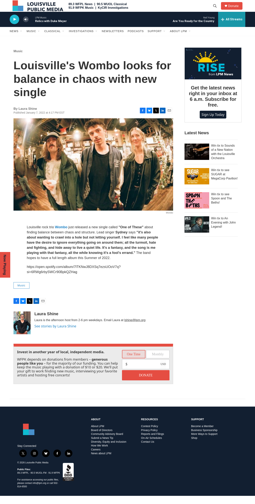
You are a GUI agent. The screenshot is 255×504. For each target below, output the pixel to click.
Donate (236, 10)
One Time (134, 362)
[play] (14, 27)
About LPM (178, 39)
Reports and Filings (152, 442)
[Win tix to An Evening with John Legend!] (197, 232)
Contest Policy (149, 434)
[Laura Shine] (22, 331)
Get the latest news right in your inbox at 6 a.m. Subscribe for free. (213, 104)
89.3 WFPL (23, 481)
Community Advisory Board (107, 442)
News (14, 39)
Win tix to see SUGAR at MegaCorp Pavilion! (224, 182)
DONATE (146, 383)
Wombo (61, 235)
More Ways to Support (204, 442)
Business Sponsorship (204, 438)
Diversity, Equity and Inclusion (108, 450)
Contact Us (147, 450)
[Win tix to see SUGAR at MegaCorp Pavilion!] (197, 184)
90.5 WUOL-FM (39, 481)
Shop (194, 446)
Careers (96, 457)
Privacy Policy (149, 438)
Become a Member (202, 434)
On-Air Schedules (151, 446)
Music (31, 39)
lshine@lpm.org (134, 328)
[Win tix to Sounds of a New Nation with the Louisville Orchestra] (197, 160)
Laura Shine (46, 322)
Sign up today (213, 122)
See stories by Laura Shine (55, 334)
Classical (52, 39)
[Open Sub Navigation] (21, 39)
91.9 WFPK (54, 481)
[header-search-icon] (216, 10)
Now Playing (5, 265)
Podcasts (136, 39)
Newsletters (113, 39)
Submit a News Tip (102, 446)
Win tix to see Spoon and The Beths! (221, 206)
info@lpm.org (39, 491)
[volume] (26, 27)
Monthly (158, 362)
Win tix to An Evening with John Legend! (223, 230)
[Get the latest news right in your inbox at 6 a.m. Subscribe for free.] (213, 72)
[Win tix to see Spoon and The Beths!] (197, 208)
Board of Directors (101, 438)
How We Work (99, 454)
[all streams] (231, 27)
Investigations (81, 39)
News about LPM (101, 461)
